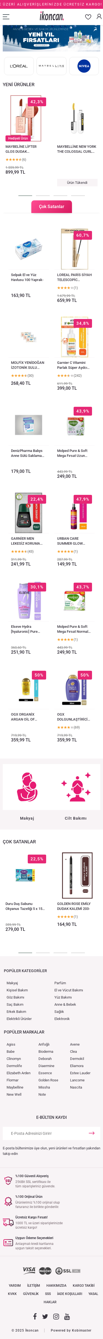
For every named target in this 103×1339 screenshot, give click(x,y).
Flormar (12, 1080)
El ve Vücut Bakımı (68, 990)
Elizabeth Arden (18, 1073)
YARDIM (15, 1286)
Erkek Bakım (16, 1012)
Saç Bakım (15, 1004)
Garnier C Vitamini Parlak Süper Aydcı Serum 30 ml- (72, 365)
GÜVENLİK (31, 1294)
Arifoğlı (43, 1044)
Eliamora (76, 1066)
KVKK (12, 1294)
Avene (75, 1044)
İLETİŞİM (33, 1286)
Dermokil (77, 1059)
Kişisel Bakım (17, 990)
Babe (11, 1051)
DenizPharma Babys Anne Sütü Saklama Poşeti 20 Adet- (27, 453)
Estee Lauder (80, 1073)
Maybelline (15, 1087)
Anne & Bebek (65, 1004)
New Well (14, 1094)
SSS (48, 1294)
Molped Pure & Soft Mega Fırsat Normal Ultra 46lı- (72, 629)
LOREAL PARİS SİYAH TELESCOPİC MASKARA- (74, 277)
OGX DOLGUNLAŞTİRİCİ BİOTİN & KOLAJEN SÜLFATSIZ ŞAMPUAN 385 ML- (72, 717)
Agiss (11, 1044)
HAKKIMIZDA (56, 1286)
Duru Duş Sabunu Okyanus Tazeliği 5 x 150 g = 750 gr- (24, 906)
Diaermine (46, 1066)
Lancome (77, 1080)
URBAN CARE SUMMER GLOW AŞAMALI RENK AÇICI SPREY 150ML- (73, 541)
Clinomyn (14, 1059)
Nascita (76, 1087)
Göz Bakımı (15, 997)
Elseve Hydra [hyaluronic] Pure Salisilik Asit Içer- (24, 629)
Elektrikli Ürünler (19, 1019)
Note (42, 1094)
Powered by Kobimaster (71, 1330)
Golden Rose (48, 1080)
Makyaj (12, 983)
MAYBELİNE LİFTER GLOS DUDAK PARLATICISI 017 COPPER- (21, 149)
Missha (44, 1087)
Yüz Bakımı (63, 997)
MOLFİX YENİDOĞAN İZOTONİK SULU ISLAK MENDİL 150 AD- (27, 365)
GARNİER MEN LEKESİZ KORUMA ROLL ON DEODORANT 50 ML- (27, 541)
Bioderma (45, 1051)
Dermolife (14, 1066)
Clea (73, 1051)
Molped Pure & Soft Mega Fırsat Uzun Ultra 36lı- (72, 453)
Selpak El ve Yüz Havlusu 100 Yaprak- (27, 277)
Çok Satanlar (51, 206)
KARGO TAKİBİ (83, 1286)
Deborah (45, 1059)
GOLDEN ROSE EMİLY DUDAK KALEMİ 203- (74, 906)
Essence (45, 1073)
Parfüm (60, 983)
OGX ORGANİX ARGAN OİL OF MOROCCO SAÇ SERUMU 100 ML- (25, 717)
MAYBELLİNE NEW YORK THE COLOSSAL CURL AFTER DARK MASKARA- (77, 149)
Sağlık (59, 1012)
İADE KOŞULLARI (69, 1294)
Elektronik (62, 1019)
